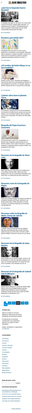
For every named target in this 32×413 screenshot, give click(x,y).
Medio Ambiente (6, 372)
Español (4, 354)
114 (22, 303)
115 (27, 303)
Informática (5, 363)
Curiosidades (6, 32)
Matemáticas (5, 370)
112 (14, 303)
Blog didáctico (17, 408)
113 (18, 303)
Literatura (5, 365)
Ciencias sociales (7, 347)
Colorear (4, 350)
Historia (4, 359)
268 (6, 304)
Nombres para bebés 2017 (12, 38)
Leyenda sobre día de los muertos (12, 396)
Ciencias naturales (7, 345)
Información (5, 361)
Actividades (5, 338)
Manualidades (6, 368)
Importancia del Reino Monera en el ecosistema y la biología (11, 391)
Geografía (5, 356)
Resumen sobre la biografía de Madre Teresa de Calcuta (14, 214)
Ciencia (4, 343)
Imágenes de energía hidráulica (11, 398)
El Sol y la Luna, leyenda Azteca (11, 394)
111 (10, 303)
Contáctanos (5, 328)
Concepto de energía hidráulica (11, 401)
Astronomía (5, 341)
